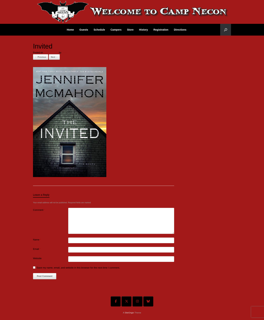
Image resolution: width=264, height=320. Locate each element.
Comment (39, 210)
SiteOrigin (129, 313)
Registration (160, 29)
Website (37, 258)
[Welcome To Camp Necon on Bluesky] (148, 301)
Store (130, 29)
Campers (116, 29)
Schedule (99, 29)
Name (37, 239)
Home (70, 29)
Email (37, 249)
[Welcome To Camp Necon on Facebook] (116, 301)
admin (65, 52)
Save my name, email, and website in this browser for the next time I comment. (78, 267)
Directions (180, 29)
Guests (83, 29)
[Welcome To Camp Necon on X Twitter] (126, 301)
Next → (54, 57)
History (143, 29)
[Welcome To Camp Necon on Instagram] (137, 301)
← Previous (40, 57)
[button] (225, 30)
